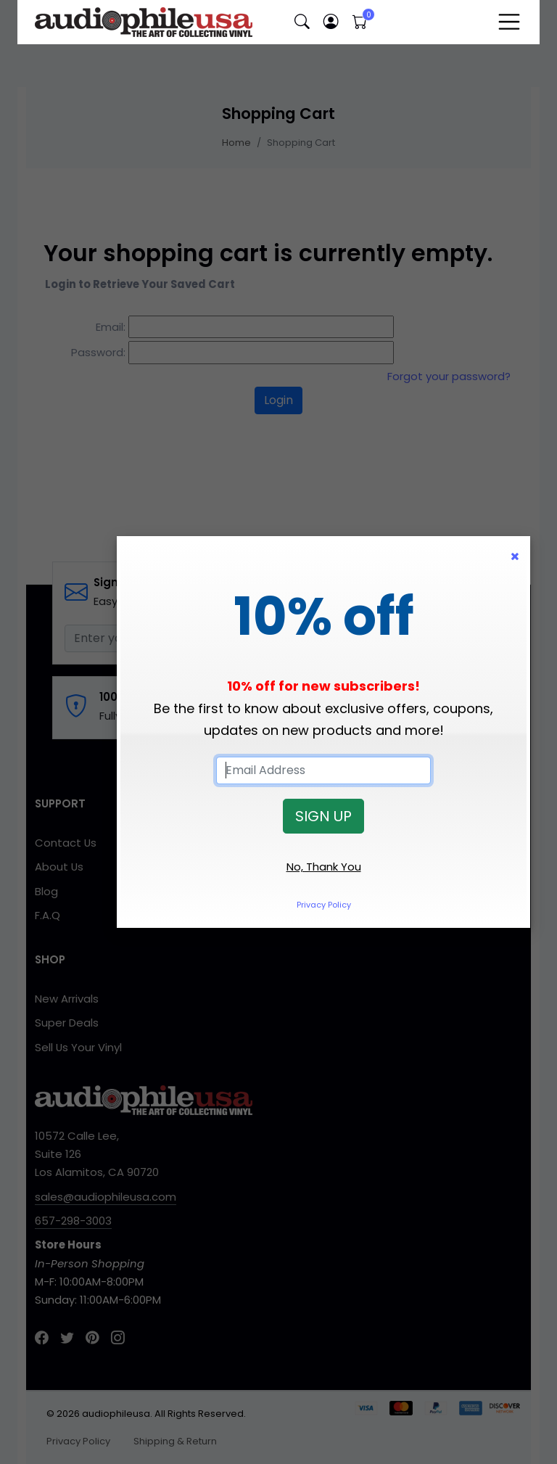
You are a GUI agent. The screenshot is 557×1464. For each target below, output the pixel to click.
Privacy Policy (324, 904)
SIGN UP (323, 816)
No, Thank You (323, 866)
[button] (301, 22)
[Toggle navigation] (509, 22)
